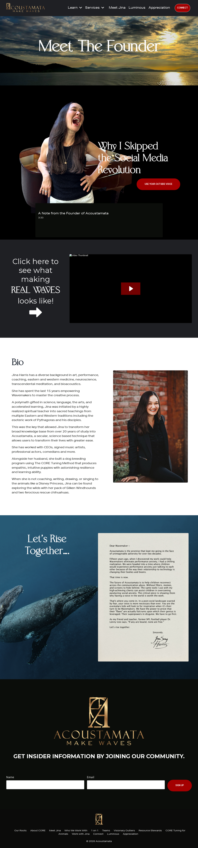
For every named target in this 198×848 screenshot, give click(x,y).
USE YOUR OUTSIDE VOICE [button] (158, 184)
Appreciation (159, 8)
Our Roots (20, 831)
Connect (98, 834)
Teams (106, 831)
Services (94, 8)
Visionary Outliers (124, 831)
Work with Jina (80, 834)
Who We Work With (75, 831)
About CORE (37, 831)
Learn (75, 8)
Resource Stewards (150, 831)
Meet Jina (117, 8)
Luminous (137, 8)
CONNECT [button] (182, 8)
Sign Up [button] (179, 785)
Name (10, 777)
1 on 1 (95, 831)
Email (90, 777)
